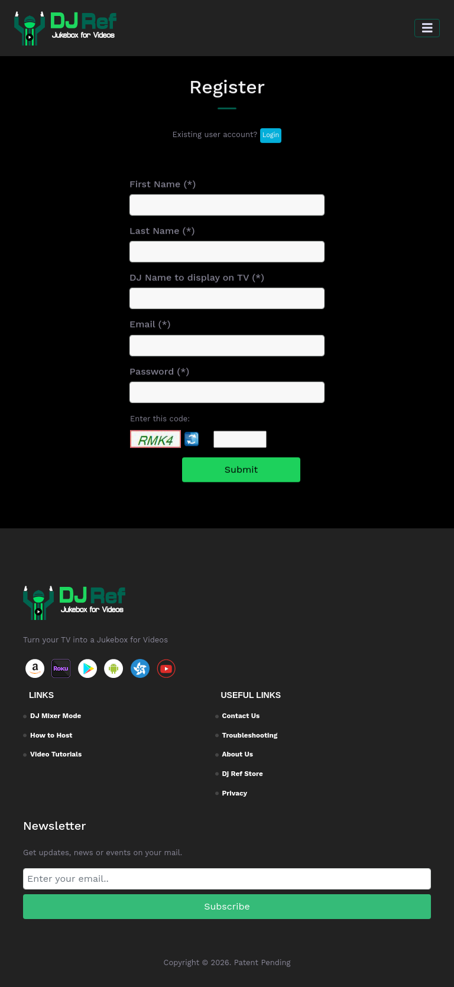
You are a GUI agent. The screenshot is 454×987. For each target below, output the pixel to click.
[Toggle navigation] (427, 28)
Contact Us (241, 716)
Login (271, 137)
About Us (237, 754)
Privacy (235, 793)
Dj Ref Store (242, 774)
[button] (427, 28)
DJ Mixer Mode (55, 716)
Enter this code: (160, 430)
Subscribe (227, 906)
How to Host (51, 735)
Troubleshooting (250, 735)
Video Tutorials (56, 754)
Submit (241, 481)
